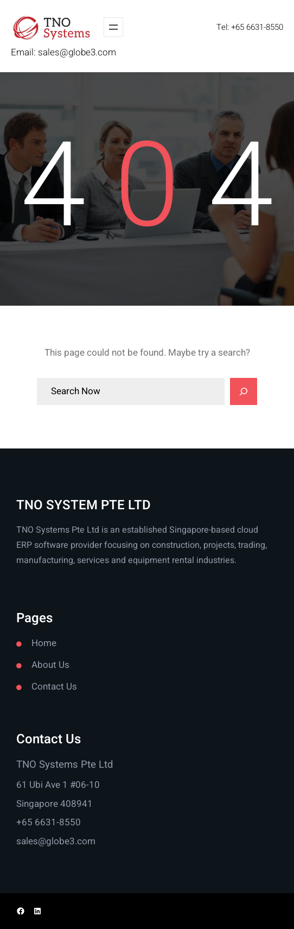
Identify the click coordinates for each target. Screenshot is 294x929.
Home (43, 643)
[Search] (243, 391)
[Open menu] (113, 27)
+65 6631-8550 (48, 822)
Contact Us (54, 686)
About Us (50, 665)
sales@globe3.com (77, 52)
